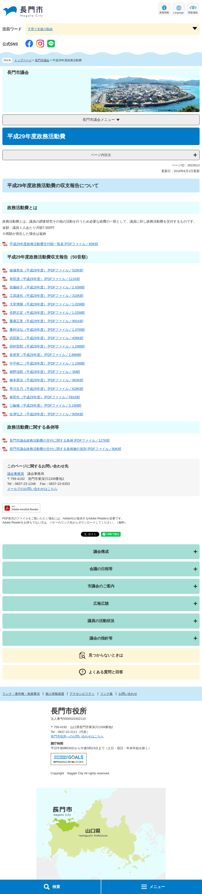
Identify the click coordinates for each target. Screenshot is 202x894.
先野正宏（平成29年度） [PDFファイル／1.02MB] (47, 313)
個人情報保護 (54, 694)
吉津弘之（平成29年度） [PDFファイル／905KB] (46, 414)
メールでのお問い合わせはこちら (32, 489)
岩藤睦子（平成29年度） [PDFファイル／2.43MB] (47, 287)
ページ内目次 (101, 155)
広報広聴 (101, 604)
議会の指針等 (101, 638)
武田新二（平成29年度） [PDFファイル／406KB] (46, 338)
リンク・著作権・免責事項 (21, 694)
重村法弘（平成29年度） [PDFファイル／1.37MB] (47, 330)
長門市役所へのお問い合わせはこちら (77, 736)
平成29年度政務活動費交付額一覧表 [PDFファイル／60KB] (54, 244)
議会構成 (101, 552)
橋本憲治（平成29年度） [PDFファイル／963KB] (46, 380)
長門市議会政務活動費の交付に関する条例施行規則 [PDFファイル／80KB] (65, 449)
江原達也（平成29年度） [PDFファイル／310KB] (46, 296)
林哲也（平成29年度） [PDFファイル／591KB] (45, 397)
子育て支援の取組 (40, 29)
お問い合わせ (127, 694)
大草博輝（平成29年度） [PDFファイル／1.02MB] (47, 304)
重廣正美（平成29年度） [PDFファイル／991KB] (46, 321)
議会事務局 (15, 474)
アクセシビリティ (82, 694)
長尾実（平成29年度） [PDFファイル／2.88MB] (45, 355)
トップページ (23, 60)
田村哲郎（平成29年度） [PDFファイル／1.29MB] (47, 346)
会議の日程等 (101, 569)
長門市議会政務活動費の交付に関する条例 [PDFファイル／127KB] (60, 440)
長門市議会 (42, 60)
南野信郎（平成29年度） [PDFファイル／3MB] (45, 372)
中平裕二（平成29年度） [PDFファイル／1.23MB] (47, 363)
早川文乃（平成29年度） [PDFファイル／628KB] (46, 389)
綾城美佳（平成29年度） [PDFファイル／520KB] (46, 270)
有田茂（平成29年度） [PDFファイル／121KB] (45, 279)
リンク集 (106, 694)
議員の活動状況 (101, 621)
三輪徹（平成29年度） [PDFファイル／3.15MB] (45, 405)
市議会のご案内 (101, 586)
